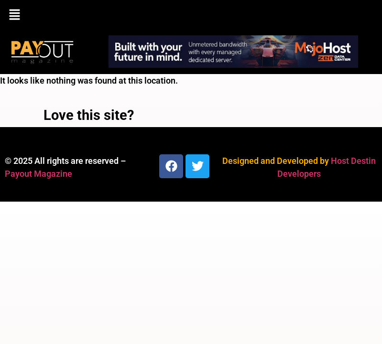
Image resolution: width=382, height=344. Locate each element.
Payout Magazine (38, 174)
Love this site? (89, 115)
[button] (191, 15)
